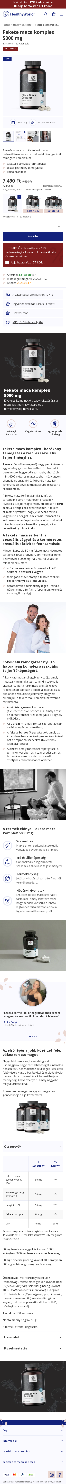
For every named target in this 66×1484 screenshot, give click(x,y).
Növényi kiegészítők (22, 24)
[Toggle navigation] (61, 14)
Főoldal (6, 24)
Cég (5, 1430)
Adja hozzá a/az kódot (34, 6)
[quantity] (33, 227)
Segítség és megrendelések (19, 1462)
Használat (11, 1337)
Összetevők (12, 1146)
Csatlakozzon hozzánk (16, 1451)
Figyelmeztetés (15, 1348)
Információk (10, 1440)
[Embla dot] (30, 1036)
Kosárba (33, 236)
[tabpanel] (33, 1236)
